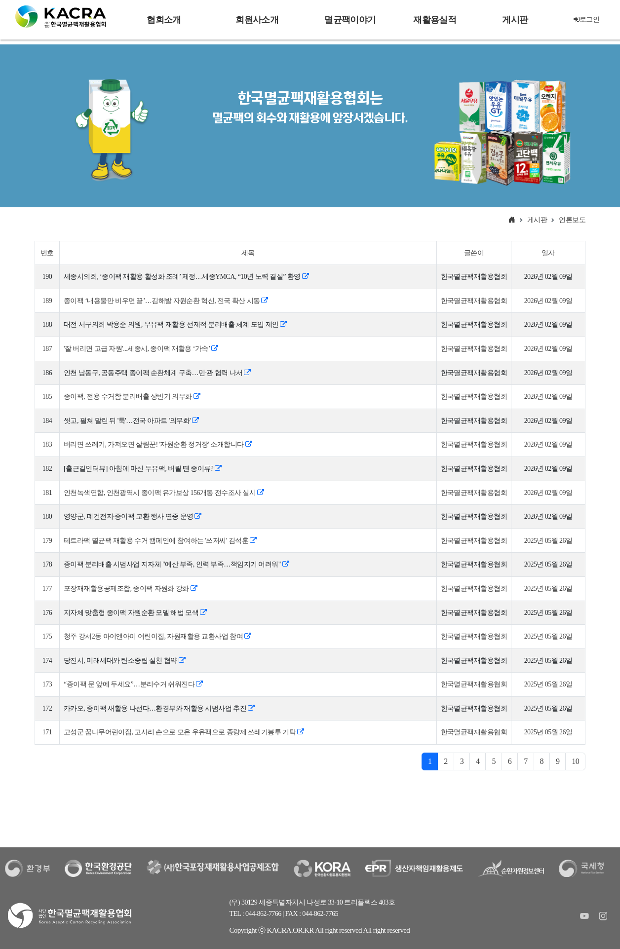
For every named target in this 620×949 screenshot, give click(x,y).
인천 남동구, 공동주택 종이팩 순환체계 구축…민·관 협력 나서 (157, 373)
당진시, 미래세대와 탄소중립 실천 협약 (124, 660)
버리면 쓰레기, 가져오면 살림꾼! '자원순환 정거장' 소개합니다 (158, 444)
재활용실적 (434, 20)
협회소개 (164, 20)
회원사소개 (256, 20)
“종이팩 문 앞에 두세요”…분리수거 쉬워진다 (133, 684)
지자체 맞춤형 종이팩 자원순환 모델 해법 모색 (135, 612)
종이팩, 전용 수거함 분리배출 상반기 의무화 (132, 396)
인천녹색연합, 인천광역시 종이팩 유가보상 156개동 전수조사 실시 (164, 492)
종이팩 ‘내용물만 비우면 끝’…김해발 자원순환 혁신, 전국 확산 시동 (166, 300)
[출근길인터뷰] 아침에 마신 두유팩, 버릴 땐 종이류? (143, 468)
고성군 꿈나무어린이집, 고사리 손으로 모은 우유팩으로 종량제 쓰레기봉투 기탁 (184, 732)
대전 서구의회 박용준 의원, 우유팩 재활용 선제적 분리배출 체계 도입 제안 (175, 324)
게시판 (515, 20)
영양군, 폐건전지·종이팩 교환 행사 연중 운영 (132, 516)
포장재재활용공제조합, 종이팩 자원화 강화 (130, 588)
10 (575, 761)
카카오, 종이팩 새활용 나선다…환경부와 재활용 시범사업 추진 (159, 708)
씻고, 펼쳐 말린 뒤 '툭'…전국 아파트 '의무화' (131, 420)
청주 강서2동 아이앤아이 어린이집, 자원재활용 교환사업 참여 (157, 636)
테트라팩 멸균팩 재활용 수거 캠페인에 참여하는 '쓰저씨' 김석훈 (160, 540)
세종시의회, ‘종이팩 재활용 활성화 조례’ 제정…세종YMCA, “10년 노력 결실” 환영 (186, 276)
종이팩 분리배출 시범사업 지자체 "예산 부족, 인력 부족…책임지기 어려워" (176, 564)
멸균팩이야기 (350, 20)
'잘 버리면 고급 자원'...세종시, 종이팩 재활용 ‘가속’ (141, 348)
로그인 (586, 19)
